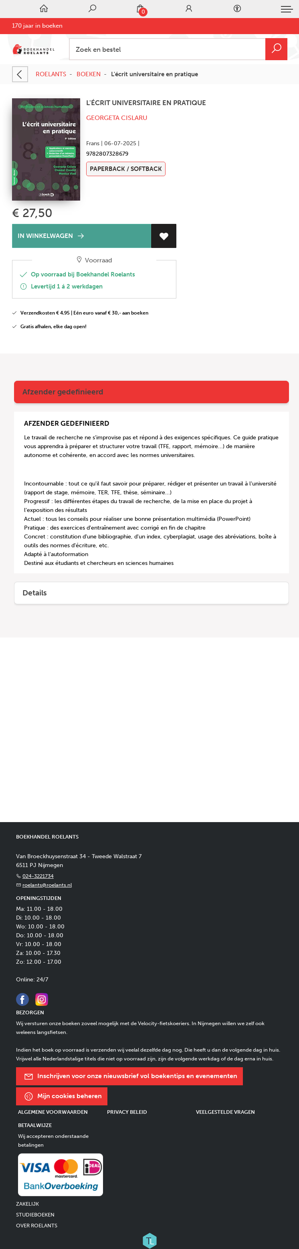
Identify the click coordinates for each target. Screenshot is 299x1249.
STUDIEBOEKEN (35, 1215)
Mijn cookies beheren (63, 1096)
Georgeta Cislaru (116, 118)
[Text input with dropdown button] (180, 49)
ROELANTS (51, 74)
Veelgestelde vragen (225, 1112)
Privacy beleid (127, 1112)
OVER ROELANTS (36, 1226)
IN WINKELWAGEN (52, 235)
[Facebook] (22, 998)
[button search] (276, 49)
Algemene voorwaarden (53, 1112)
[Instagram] (41, 998)
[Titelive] (149, 1240)
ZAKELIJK (27, 1204)
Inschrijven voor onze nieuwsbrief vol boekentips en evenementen (130, 1076)
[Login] (189, 9)
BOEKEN (89, 74)
